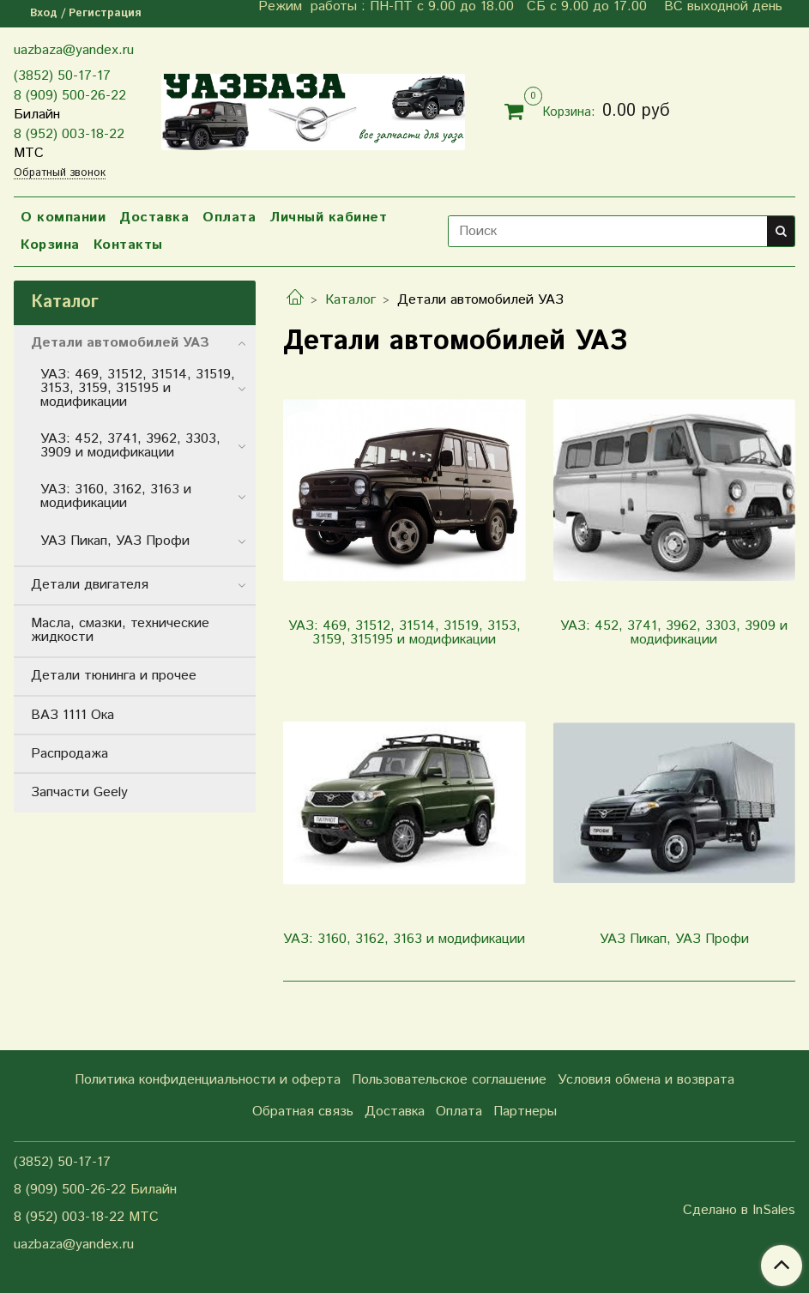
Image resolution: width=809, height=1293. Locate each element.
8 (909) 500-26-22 (70, 96)
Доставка (154, 217)
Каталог (350, 300)
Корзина (50, 245)
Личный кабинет (328, 217)
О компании (63, 217)
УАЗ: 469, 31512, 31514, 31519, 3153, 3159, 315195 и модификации (137, 388)
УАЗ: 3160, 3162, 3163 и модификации (115, 496)
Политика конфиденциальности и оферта (208, 1080)
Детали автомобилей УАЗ (120, 343)
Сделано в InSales (739, 1210)
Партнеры (525, 1111)
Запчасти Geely (79, 792)
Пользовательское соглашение (449, 1080)
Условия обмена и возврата (646, 1080)
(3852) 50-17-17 (62, 76)
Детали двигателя (89, 585)
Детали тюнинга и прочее (113, 676)
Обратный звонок (60, 173)
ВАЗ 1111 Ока (72, 715)
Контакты (128, 245)
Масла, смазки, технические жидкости (120, 630)
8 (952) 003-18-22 (69, 134)
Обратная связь (302, 1111)
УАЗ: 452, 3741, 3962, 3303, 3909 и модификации (130, 445)
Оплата (229, 217)
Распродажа (69, 754)
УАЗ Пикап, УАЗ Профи (115, 541)
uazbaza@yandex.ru (74, 50)
